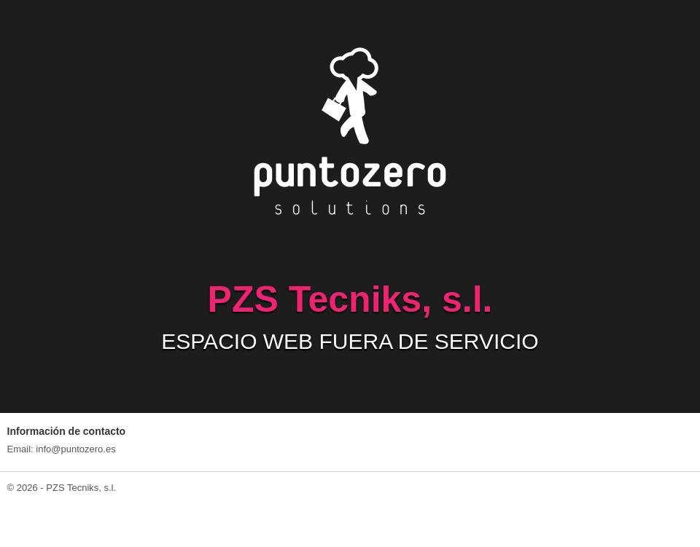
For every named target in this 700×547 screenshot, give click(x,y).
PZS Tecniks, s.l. (81, 487)
